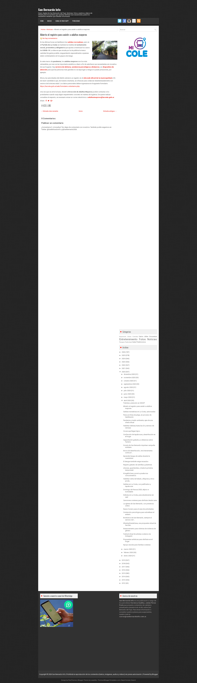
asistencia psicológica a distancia (85, 67)
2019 (123, 560)
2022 (123, 365)
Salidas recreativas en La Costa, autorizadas (139, 412)
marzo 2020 (128, 549)
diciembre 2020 (129, 374)
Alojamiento (122, 336)
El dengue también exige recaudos (135, 461)
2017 (123, 567)
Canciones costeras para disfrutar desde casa (140, 500)
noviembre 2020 (129, 377)
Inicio (81, 111)
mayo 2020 (128, 397)
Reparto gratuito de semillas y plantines (137, 465)
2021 (123, 368)
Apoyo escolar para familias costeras (137, 545)
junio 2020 (127, 394)
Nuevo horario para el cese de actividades (138, 509)
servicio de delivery (63, 67)
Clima (129, 336)
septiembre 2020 (130, 384)
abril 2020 (127, 400)
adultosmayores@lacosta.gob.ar (101, 97)
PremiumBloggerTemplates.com (109, 680)
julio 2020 (127, 391)
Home (42, 21)
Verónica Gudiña (137, 603)
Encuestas (153, 336)
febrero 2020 (128, 552)
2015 (123, 573)
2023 (123, 362)
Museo (49, 21)
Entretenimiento (128, 339)
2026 (123, 352)
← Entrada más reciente (49, 111)
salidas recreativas (75, 42)
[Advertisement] (78, 201)
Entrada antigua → (110, 111)
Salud (134, 342)
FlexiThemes (72, 680)
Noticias (50, 29)
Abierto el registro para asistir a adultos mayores (63, 34)
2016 (123, 570)
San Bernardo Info (49, 9)
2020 (123, 372)
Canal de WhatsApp (62, 21)
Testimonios (141, 342)
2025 (123, 355)
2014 (123, 576)
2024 (123, 359)
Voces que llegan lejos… (132, 431)
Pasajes (122, 342)
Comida (135, 336)
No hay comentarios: (50, 38)
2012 (123, 583)
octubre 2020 (128, 381)
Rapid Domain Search (128, 680)
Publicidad (76, 21)
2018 (123, 563)
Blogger (155, 674)
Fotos (142, 339)
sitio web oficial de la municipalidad (97, 78)
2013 (123, 580)
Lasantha (94, 680)
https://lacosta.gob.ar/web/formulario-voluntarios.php (60, 86)
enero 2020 (128, 556)
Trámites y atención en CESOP (134, 403)
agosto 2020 (128, 387)
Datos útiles (143, 336)
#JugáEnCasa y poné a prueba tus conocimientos (135, 474)
